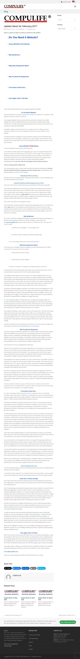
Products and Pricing (34, 635)
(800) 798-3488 (67, 2)
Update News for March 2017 (67, 615)
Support (31, 642)
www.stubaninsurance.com (29, 466)
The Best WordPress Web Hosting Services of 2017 (29, 183)
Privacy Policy (7, 646)
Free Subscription (33, 638)
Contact (31, 649)
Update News (31, 29)
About (6, 630)
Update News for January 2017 (13, 615)
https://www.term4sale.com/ (14, 301)
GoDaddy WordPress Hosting (29, 175)
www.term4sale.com (12, 509)
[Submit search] (74, 19)
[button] (75, 6)
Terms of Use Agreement (11, 644)
